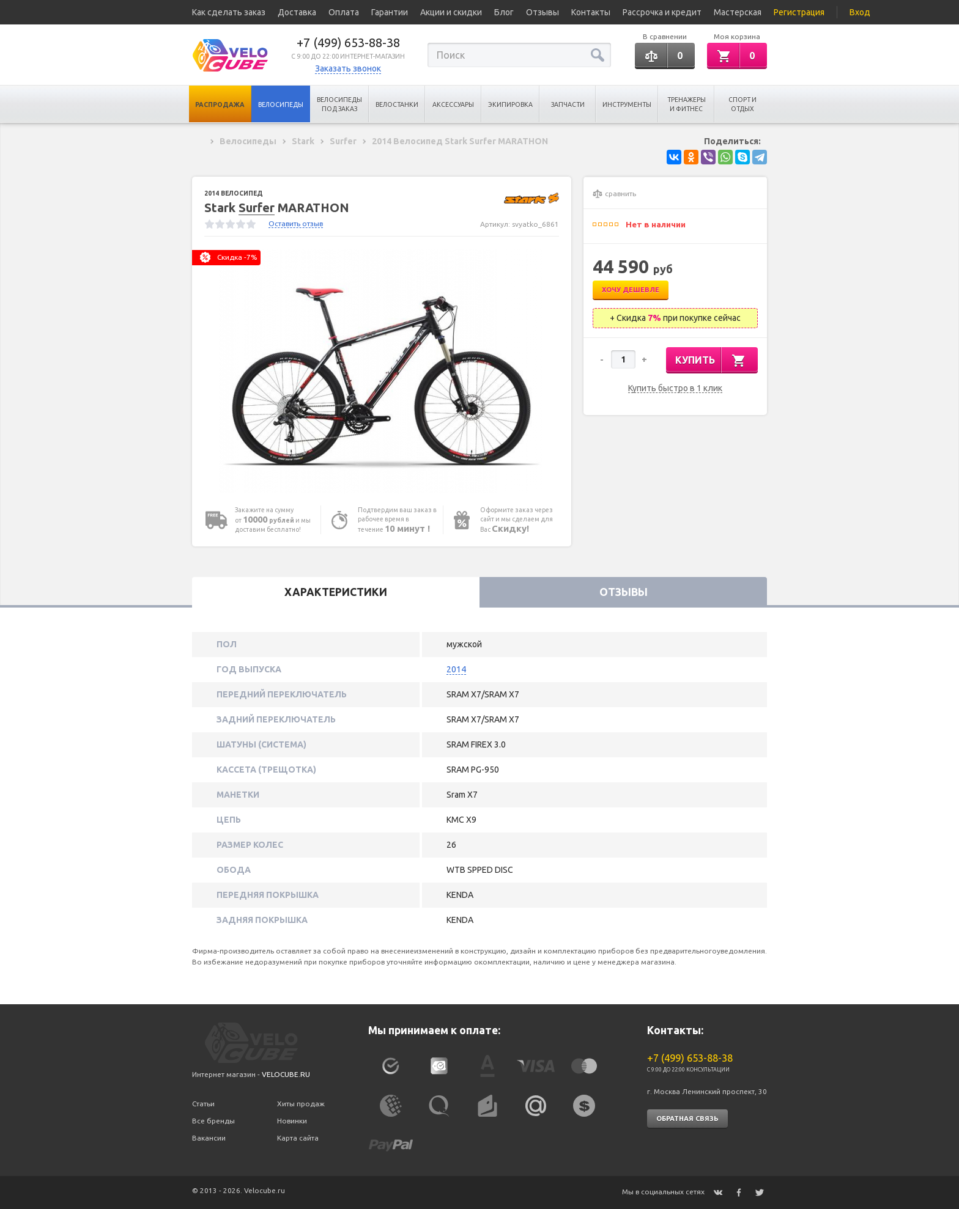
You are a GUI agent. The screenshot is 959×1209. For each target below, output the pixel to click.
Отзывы (542, 12)
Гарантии (389, 12)
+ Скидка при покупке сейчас (675, 318)
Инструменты (626, 104)
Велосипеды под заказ (339, 104)
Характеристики (335, 592)
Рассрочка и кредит (662, 12)
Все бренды (213, 1121)
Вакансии (209, 1138)
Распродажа (220, 104)
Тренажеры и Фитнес (686, 104)
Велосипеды (280, 104)
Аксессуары (453, 104)
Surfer (257, 207)
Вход (860, 12)
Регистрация (799, 12)
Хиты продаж (301, 1104)
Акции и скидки (451, 12)
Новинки (292, 1121)
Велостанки (397, 104)
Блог (504, 12)
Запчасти (568, 104)
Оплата (343, 12)
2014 (456, 669)
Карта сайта (298, 1138)
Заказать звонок (348, 68)
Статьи (203, 1104)
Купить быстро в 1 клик (675, 388)
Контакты (590, 12)
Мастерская (737, 12)
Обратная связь (687, 1118)
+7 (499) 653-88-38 (348, 42)
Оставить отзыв (295, 223)
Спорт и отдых (742, 104)
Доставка (297, 12)
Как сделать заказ (228, 12)
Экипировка (510, 104)
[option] (381, 371)
